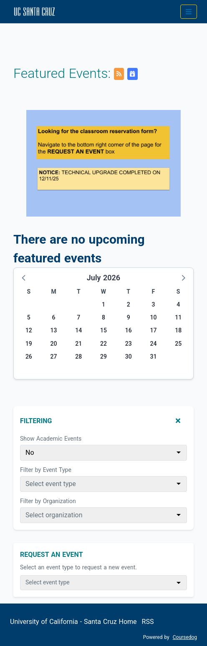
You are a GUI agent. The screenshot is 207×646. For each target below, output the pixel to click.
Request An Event (51, 555)
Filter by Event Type (45, 469)
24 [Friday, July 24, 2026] (153, 343)
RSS (148, 622)
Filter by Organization (48, 501)
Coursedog (185, 637)
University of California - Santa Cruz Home (73, 622)
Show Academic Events (50, 438)
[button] (24, 277)
